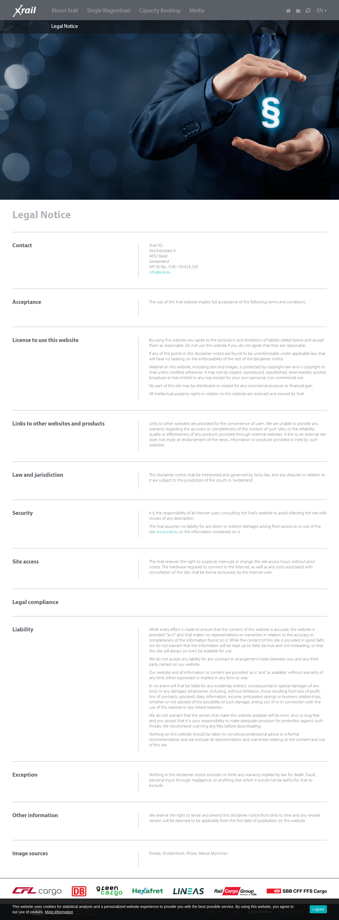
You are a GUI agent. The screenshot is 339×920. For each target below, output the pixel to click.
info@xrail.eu (160, 272)
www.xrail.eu (167, 532)
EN (322, 11)
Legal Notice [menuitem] (64, 26)
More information (59, 912)
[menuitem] (64, 10)
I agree (318, 909)
